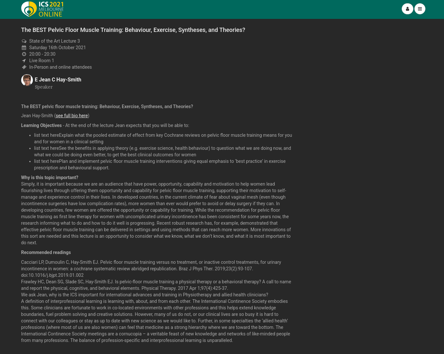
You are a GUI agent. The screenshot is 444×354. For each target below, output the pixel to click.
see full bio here (72, 115)
